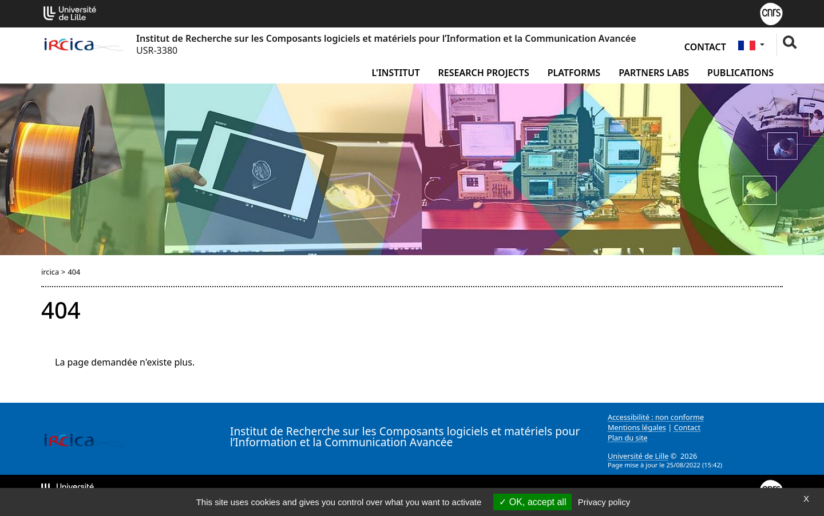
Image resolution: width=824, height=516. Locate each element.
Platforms (574, 72)
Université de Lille (638, 456)
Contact (705, 47)
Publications (740, 72)
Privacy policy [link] (604, 502)
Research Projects (483, 72)
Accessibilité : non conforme (656, 417)
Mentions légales (637, 427)
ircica (50, 272)
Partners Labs (654, 72)
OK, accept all (532, 502)
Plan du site (628, 437)
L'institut (395, 72)
